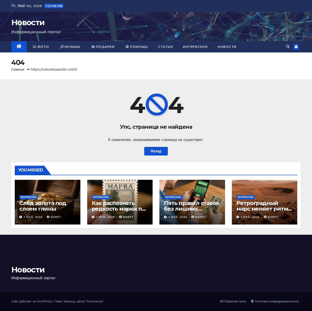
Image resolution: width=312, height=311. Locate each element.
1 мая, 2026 (34, 217)
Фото (41, 47)
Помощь (137, 47)
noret (54, 217)
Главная (17, 69)
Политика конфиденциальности (275, 301)
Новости (28, 22)
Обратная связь (233, 301)
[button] (288, 46)
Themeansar (94, 301)
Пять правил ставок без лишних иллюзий (191, 209)
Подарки (103, 47)
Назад (156, 151)
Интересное (195, 47)
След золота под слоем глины (42, 206)
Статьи (165, 47)
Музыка (70, 47)
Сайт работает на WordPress (32, 301)
